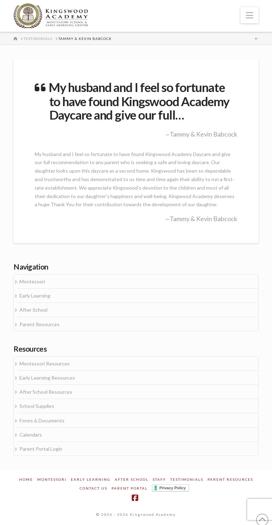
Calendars (30, 435)
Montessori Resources (44, 363)
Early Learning (34, 296)
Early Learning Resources (47, 378)
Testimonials (186, 479)
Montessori (32, 281)
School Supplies (36, 406)
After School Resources (45, 392)
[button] (249, 15)
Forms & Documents (41, 420)
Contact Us (93, 488)
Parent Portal (130, 488)
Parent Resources (39, 324)
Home (26, 479)
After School (33, 310)
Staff (159, 479)
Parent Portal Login (40, 449)
